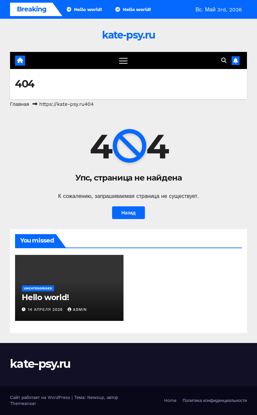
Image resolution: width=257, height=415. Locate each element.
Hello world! (45, 297)
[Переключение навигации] (123, 60)
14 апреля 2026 (46, 309)
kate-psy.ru (128, 35)
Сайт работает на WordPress (41, 397)
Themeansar (23, 403)
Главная (19, 104)
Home (170, 400)
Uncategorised (38, 288)
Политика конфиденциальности (214, 400)
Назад (128, 212)
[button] (224, 60)
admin (77, 309)
